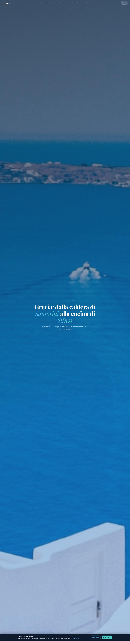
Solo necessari (95, 637)
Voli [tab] (38, 337)
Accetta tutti (106, 637)
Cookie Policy (76, 638)
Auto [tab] (46, 337)
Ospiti (84, 341)
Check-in (57, 341)
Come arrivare (68, 3)
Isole (41, 3)
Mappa (85, 3)
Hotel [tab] (30, 337)
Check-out (71, 341)
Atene (47, 3)
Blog (90, 3)
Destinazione (30, 341)
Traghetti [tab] (56, 337)
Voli (52, 3)
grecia (8, 3)
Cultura (78, 3)
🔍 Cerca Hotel (97, 345)
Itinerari (59, 3)
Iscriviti (122, 3)
